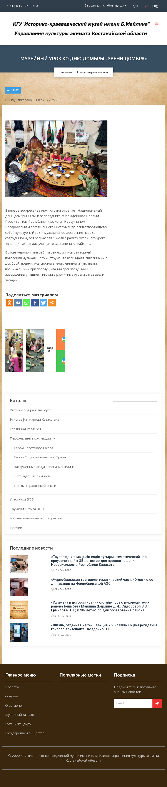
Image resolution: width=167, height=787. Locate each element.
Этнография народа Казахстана (34, 419)
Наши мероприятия (92, 72)
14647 (12, 90)
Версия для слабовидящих (105, 5)
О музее (11, 696)
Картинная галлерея (26, 429)
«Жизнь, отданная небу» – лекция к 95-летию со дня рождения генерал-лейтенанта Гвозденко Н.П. (104, 627)
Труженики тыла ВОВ (27, 509)
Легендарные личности (32, 476)
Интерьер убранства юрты (31, 410)
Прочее (16, 527)
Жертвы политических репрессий (36, 518)
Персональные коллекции (30, 438)
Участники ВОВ (22, 499)
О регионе (13, 705)
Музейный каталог (19, 714)
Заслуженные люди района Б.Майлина (44, 466)
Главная (65, 72)
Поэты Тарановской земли (35, 485)
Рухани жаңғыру (18, 724)
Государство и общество (25, 733)
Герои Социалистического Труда (40, 457)
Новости (12, 687)
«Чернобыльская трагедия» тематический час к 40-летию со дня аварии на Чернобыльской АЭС (102, 582)
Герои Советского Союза (33, 448)
